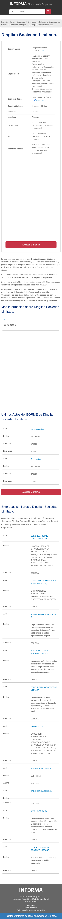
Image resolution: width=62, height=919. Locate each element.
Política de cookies (31, 908)
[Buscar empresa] (27, 11)
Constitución (36, 459)
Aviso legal (31, 905)
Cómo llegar (39, 100)
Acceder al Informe (31, 245)
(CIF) (42, 50)
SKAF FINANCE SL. (39, 811)
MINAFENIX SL (37, 726)
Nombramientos (37, 429)
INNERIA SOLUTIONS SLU (42, 768)
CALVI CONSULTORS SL (41, 791)
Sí (4, 319)
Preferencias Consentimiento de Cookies (31, 910)
